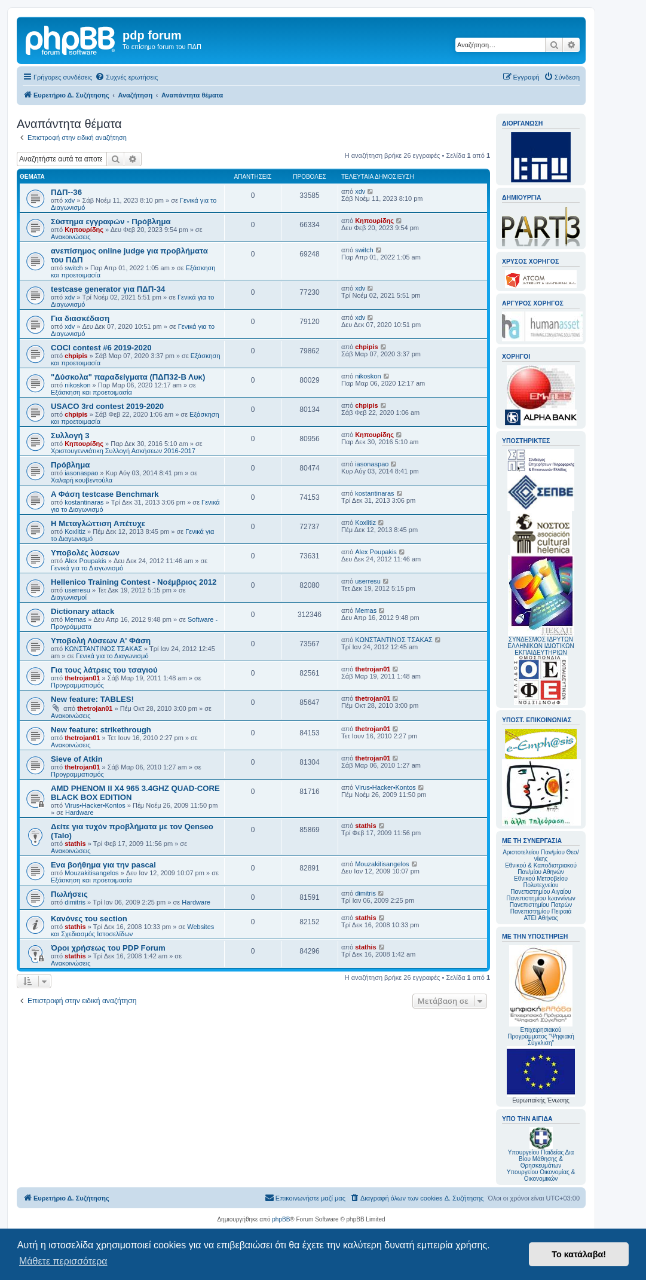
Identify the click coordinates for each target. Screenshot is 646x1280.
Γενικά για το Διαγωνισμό (87, 568)
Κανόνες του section (89, 918)
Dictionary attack (82, 611)
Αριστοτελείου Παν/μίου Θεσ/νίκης (541, 855)
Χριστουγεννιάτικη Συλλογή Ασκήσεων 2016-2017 (123, 450)
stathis (75, 843)
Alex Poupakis (85, 560)
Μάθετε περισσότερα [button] (63, 1261)
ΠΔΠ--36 (66, 192)
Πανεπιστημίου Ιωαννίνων (540, 898)
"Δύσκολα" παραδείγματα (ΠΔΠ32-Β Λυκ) (128, 376)
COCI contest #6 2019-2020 (101, 347)
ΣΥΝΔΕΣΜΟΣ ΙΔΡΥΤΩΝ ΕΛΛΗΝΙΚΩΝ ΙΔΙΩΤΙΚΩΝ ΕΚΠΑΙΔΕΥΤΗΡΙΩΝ (540, 646)
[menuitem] (126, 77)
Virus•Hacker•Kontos (95, 805)
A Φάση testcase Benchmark (105, 494)
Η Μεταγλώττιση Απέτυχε (98, 523)
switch (74, 267)
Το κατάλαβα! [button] (579, 1254)
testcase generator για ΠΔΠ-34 (108, 289)
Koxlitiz (75, 531)
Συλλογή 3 (70, 435)
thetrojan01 (82, 678)
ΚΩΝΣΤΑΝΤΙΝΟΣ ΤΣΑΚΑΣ (103, 648)
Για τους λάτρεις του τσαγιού (104, 669)
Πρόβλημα (70, 464)
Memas (75, 619)
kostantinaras (84, 502)
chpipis (76, 355)
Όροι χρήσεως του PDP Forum (108, 947)
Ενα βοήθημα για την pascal (103, 864)
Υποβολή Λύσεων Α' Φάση (101, 640)
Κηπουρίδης (84, 229)
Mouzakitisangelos (92, 872)
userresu (77, 590)
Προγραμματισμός (77, 685)
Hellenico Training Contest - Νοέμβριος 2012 (133, 582)
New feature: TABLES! (92, 699)
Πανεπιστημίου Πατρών (541, 905)
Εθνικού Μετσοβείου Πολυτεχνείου (541, 881)
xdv (70, 200)
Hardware (79, 812)
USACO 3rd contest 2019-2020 (107, 406)
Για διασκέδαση (80, 318)
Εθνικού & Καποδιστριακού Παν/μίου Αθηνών (541, 868)
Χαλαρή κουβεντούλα (81, 480)
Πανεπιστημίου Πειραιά (540, 911)
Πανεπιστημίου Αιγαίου (540, 891)
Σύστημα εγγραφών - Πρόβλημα (111, 221)
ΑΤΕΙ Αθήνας (540, 918)
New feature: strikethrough (101, 729)
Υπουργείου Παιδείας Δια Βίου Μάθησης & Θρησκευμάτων (541, 1159)
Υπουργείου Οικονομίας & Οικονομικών (541, 1175)
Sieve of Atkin (77, 758)
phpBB (281, 1219)
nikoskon (77, 385)
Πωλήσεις (69, 894)
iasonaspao (81, 472)
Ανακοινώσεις (70, 236)
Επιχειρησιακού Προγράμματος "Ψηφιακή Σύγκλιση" (540, 995)
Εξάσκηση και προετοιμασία (91, 392)
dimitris (75, 902)
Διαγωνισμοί (69, 597)
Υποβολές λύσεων (85, 552)
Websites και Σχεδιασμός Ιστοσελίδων (132, 930)
